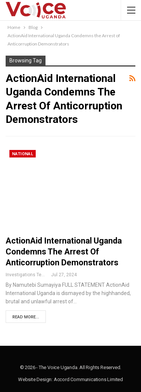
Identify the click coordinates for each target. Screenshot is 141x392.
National (22, 153)
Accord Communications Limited (88, 379)
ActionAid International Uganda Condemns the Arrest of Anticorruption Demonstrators (64, 251)
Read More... (25, 317)
